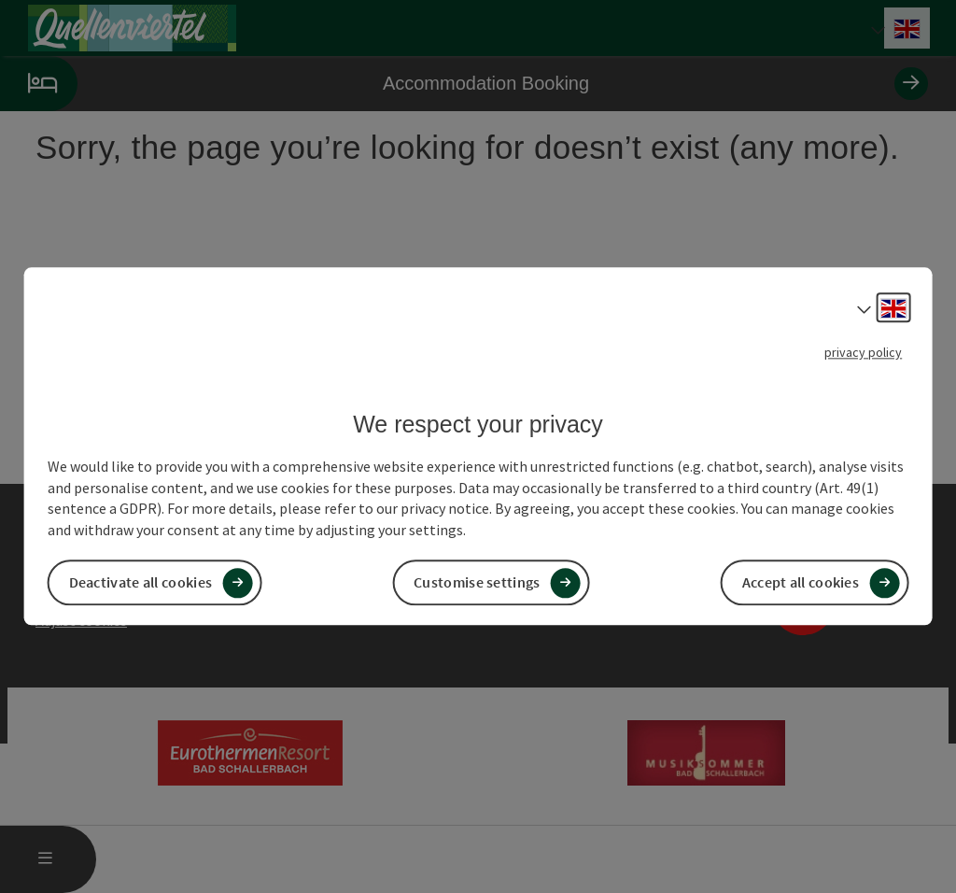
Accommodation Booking (464, 83)
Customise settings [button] (477, 583)
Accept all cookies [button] (800, 583)
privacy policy (863, 352)
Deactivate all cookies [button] (141, 583)
